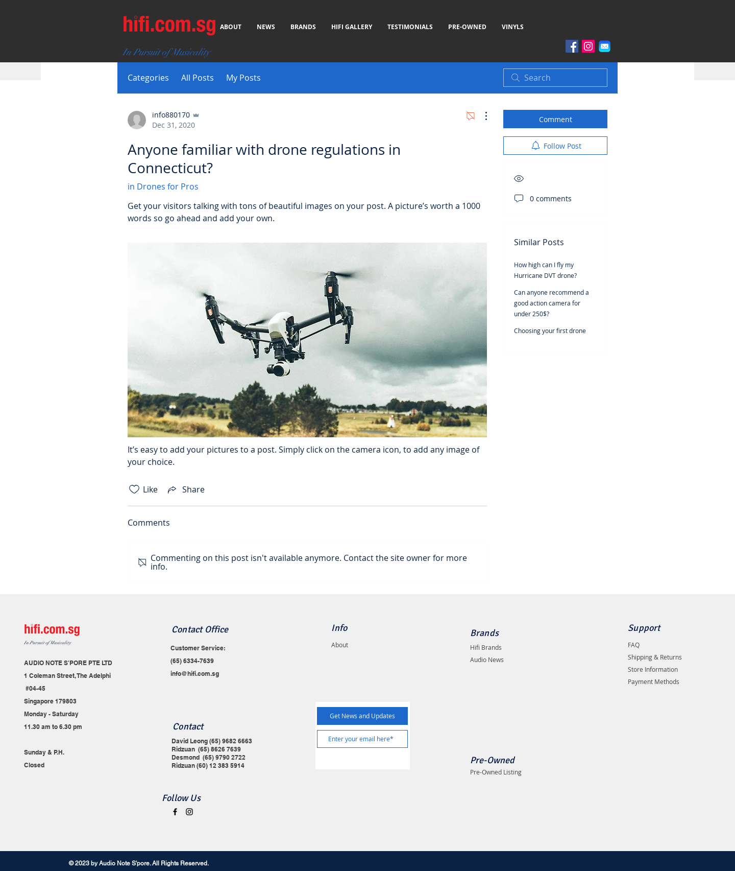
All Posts (197, 77)
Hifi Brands (486, 647)
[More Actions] (481, 116)
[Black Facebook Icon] (175, 811)
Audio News (487, 659)
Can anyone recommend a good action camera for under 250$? (551, 303)
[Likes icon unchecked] (134, 489)
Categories (148, 77)
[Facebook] (572, 46)
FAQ (634, 645)
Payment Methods (653, 681)
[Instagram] (588, 46)
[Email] (604, 46)
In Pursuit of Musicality (47, 643)
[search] (555, 77)
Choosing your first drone (550, 330)
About (339, 645)
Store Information (653, 669)
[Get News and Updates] (362, 716)
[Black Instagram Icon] (189, 811)
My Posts (243, 77)
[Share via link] (185, 489)
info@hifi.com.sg (194, 673)
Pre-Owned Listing (496, 772)
